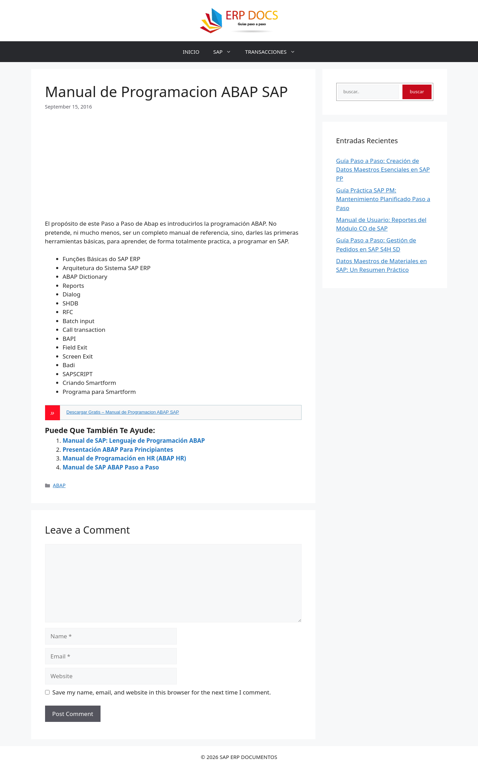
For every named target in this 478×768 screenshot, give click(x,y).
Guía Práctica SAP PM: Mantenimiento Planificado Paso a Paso (383, 199)
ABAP (59, 485)
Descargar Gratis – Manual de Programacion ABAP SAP (123, 412)
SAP (225, 51)
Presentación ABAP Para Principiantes (118, 450)
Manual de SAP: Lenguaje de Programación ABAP (134, 441)
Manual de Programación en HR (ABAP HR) (124, 458)
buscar (417, 91)
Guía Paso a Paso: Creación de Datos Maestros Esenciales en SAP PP (383, 169)
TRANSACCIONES (273, 51)
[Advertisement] (173, 158)
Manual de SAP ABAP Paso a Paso (111, 467)
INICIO (191, 51)
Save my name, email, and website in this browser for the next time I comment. (161, 692)
